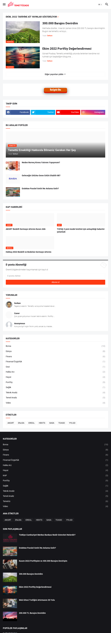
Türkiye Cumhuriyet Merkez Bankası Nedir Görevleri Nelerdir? (47, 535)
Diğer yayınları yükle (54, 74)
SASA (51, 423)
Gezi (55, 366)
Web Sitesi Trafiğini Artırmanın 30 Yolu (37, 600)
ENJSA (21, 423)
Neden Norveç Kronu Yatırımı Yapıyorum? (41, 162)
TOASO (61, 423)
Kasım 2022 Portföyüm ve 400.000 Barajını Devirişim (43, 561)
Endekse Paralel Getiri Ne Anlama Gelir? (40, 188)
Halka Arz (55, 372)
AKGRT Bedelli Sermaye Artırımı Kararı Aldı (26, 229)
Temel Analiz (55, 397)
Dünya (55, 351)
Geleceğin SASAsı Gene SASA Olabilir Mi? (41, 175)
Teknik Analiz (55, 392)
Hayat (55, 377)
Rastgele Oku (55, 89)
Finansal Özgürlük (55, 361)
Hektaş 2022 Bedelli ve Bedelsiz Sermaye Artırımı (28, 252)
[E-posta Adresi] (55, 275)
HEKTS (42, 423)
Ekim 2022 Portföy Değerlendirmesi (66, 48)
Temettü (55, 501)
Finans (55, 356)
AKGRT (11, 423)
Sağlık (55, 387)
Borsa (55, 346)
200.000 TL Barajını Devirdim (32, 613)
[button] (4, 4)
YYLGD (72, 423)
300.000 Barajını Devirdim (60, 23)
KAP (55, 475)
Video (55, 402)
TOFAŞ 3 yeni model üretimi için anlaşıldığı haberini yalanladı (80, 230)
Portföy (55, 382)
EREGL (31, 423)
